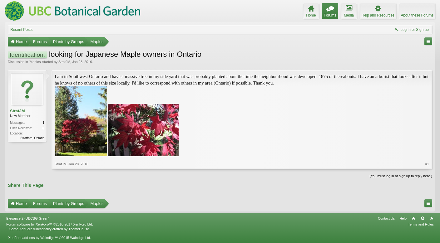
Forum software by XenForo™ (49, 224)
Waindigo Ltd (80, 238)
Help (403, 218)
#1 (427, 164)
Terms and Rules (421, 224)
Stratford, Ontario (32, 138)
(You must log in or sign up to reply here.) (400, 176)
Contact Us (386, 218)
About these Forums (417, 15)
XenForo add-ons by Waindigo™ (33, 238)
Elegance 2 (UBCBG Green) (27, 218)
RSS (431, 218)
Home (413, 218)
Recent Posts (21, 29)
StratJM (64, 62)
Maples (35, 62)
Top (422, 218)
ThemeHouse (78, 229)
